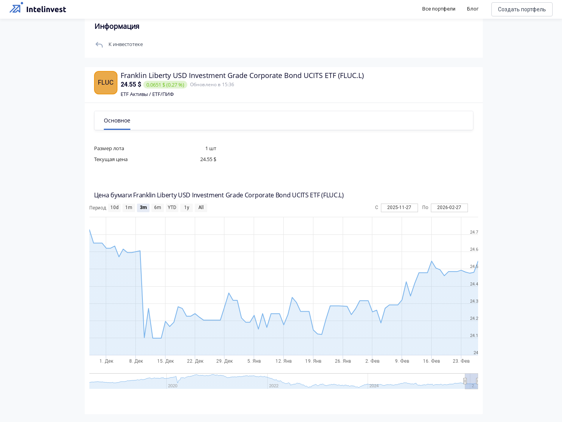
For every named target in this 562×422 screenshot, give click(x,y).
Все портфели (438, 9)
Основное (126, 120)
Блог (472, 9)
